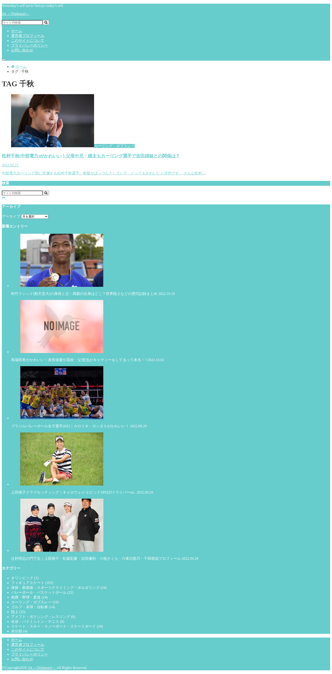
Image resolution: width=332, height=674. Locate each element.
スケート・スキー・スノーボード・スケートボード (57, 626)
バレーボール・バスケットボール (42, 592)
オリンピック (25, 578)
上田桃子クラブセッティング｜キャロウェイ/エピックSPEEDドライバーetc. (166, 463)
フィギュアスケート (32, 583)
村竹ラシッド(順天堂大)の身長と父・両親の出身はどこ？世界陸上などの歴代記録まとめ (166, 265)
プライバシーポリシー (29, 45)
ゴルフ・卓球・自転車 (33, 607)
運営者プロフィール (27, 36)
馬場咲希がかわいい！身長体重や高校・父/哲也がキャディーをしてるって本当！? (166, 331)
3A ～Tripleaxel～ (16, 14)
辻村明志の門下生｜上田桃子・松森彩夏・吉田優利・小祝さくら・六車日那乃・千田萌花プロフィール (166, 529)
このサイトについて (27, 40)
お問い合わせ (22, 50)
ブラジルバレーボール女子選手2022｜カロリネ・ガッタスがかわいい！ (166, 397)
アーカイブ (11, 216)
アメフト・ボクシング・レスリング (43, 617)
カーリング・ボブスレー (35, 602)
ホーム (16, 31)
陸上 (18, 612)
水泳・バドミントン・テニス (37, 621)
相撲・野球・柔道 (29, 597)
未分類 (19, 631)
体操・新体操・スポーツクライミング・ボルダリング (59, 588)
